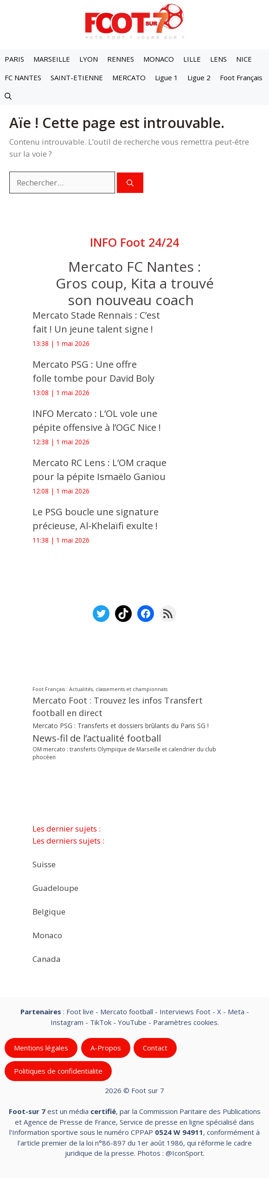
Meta (236, 1011)
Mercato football (126, 1011)
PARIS (14, 59)
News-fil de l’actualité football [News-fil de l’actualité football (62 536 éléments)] (96, 738)
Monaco (47, 935)
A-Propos (105, 1047)
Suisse (44, 864)
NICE (244, 59)
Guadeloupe (55, 888)
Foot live (80, 1011)
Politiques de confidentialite (58, 1071)
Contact (155, 1047)
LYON (88, 59)
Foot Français (241, 77)
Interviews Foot (185, 1011)
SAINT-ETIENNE (77, 77)
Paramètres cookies (185, 1022)
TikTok (100, 1022)
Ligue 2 (199, 77)
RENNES (120, 59)
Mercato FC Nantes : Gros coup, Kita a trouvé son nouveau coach (135, 283)
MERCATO (129, 77)
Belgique (48, 911)
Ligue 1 (166, 77)
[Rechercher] (130, 183)
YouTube (132, 1022)
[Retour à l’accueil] (134, 21)
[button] (8, 96)
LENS (218, 59)
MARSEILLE (51, 59)
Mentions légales (41, 1047)
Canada (46, 959)
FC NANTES (23, 77)
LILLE (192, 59)
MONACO (158, 59)
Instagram (67, 1022)
